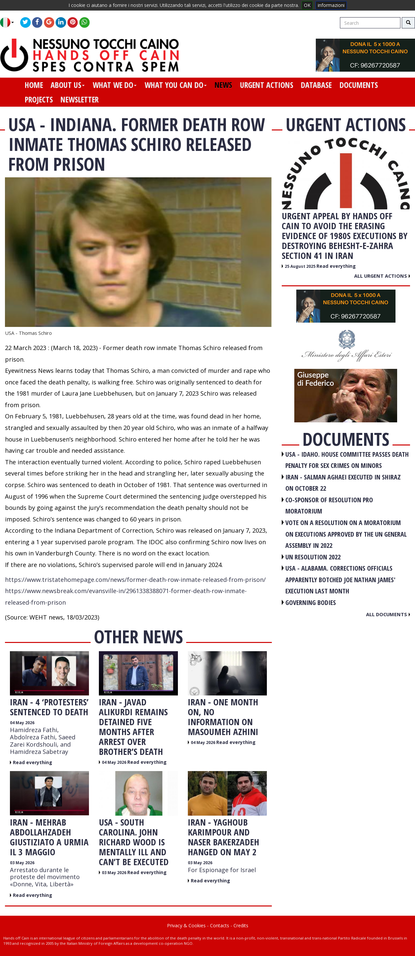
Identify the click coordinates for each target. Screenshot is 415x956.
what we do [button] (115, 85)
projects (39, 99)
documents (359, 85)
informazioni (331, 5)
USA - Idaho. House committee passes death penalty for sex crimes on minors (347, 460)
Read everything (32, 762)
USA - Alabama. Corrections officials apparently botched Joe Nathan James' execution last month (340, 579)
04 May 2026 (22, 723)
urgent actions (266, 85)
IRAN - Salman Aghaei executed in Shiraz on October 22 (343, 483)
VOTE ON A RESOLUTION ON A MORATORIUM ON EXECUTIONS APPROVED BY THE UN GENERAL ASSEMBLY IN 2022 (346, 534)
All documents (388, 614)
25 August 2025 (300, 266)
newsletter (80, 99)
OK (307, 5)
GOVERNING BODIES (310, 602)
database (316, 85)
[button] (9, 22)
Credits (240, 925)
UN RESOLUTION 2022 (313, 556)
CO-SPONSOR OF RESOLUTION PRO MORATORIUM (329, 505)
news (223, 85)
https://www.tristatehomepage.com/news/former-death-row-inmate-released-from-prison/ (135, 580)
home (34, 85)
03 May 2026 (22, 863)
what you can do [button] (176, 85)
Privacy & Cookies (186, 925)
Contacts (219, 925)
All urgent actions (382, 275)
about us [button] (68, 85)
